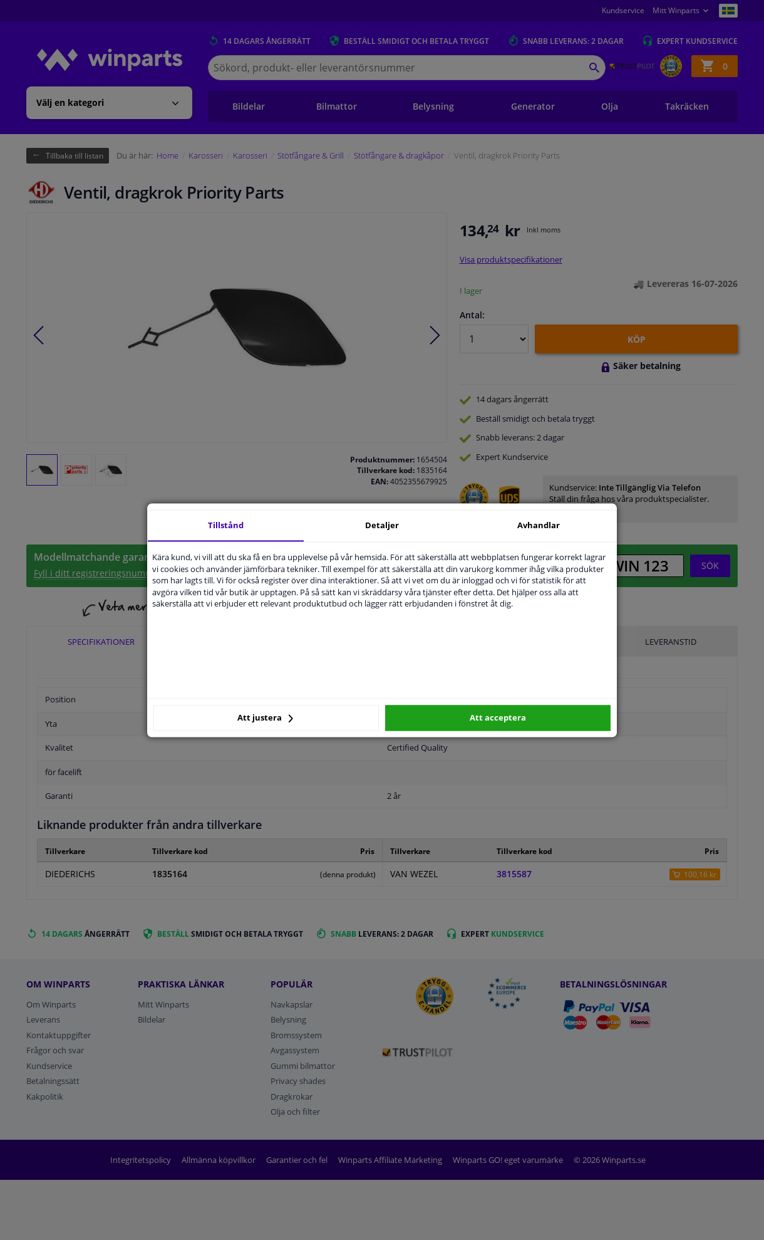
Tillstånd (226, 525)
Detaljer (382, 525)
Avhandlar (538, 525)
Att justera (265, 718)
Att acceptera (498, 718)
